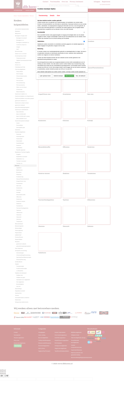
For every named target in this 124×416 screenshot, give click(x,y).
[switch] (84, 32)
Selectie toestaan (58, 76)
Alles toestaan (69, 76)
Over (58, 15)
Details (52, 15)
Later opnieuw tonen (45, 76)
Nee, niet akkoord (80, 76)
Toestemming (43, 15)
